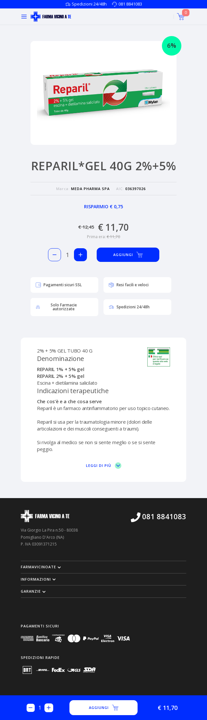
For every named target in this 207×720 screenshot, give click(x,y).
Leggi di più (103, 465)
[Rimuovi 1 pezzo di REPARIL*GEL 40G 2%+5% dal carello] (54, 254)
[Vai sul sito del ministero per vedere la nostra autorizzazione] (158, 356)
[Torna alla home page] (50, 16)
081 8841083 (130, 4)
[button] (103, 567)
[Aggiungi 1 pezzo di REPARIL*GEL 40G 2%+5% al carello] (80, 254)
